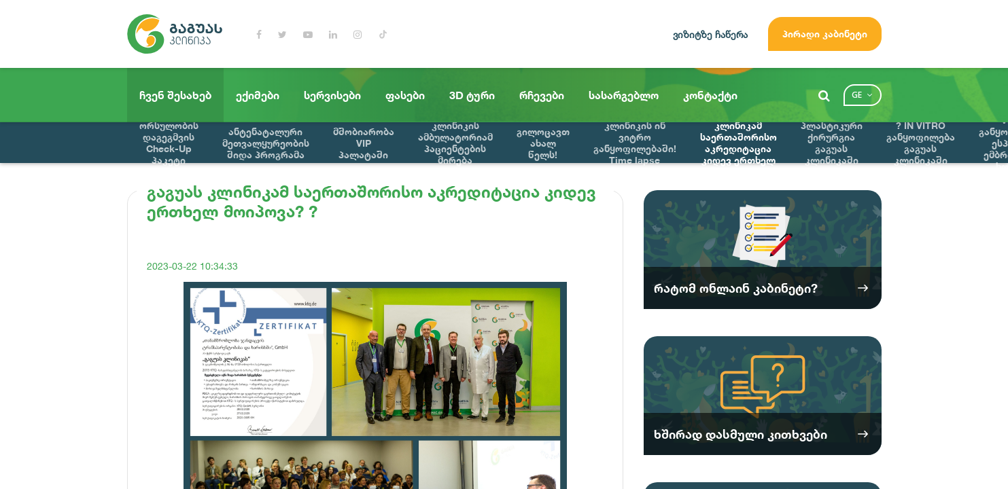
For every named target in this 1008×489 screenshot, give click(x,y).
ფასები (405, 95)
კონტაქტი (710, 95)
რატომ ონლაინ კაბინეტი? (736, 287)
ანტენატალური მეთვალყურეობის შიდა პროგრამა (265, 143)
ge (857, 95)
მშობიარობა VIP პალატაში (363, 143)
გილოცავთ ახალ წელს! (543, 143)
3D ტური (472, 95)
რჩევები (541, 95)
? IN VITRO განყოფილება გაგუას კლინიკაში (920, 143)
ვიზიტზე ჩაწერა (710, 34)
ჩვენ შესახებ (175, 95)
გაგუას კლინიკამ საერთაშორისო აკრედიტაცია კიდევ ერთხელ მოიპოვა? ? (738, 142)
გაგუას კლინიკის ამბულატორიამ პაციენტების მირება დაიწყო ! (455, 142)
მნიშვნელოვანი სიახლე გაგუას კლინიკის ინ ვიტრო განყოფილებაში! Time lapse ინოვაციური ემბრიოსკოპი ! (634, 142)
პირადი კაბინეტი (824, 33)
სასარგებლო (624, 95)
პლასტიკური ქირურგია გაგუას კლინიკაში (832, 143)
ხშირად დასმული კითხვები (740, 434)
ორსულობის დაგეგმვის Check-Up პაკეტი (168, 143)
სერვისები (332, 95)
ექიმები (257, 95)
